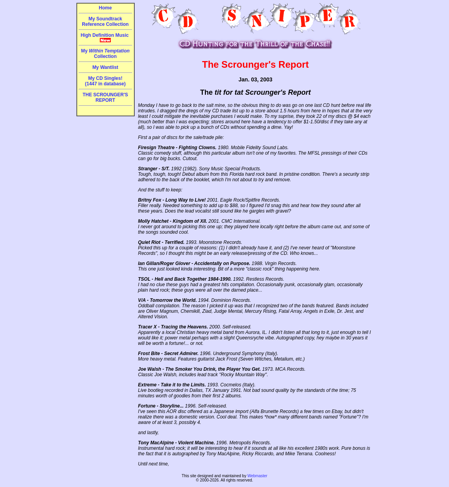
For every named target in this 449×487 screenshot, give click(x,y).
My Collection (105, 53)
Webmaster (257, 476)
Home (105, 8)
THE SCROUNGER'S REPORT (105, 97)
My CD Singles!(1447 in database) (105, 81)
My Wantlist (105, 67)
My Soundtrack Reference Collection (105, 21)
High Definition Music (105, 37)
